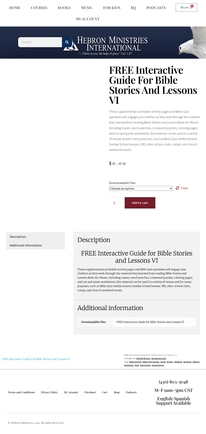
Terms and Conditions (21, 392)
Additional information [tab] (26, 245)
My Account (71, 392)
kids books (145, 365)
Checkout (90, 392)
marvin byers (158, 365)
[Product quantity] (116, 202)
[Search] (67, 42)
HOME (14, 7)
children (178, 361)
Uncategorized (158, 358)
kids (137, 365)
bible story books (151, 361)
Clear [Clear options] (184, 188)
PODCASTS (156, 7)
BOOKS (64, 7)
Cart (104, 392)
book (163, 361)
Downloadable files (122, 183)
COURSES (39, 7)
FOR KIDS (111, 7)
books (170, 361)
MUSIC (87, 7)
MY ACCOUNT (88, 18)
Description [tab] (18, 237)
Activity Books (143, 358)
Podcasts (131, 392)
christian (187, 361)
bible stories (136, 361)
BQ (133, 7)
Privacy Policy (49, 392)
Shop (117, 392)
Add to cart (140, 203)
